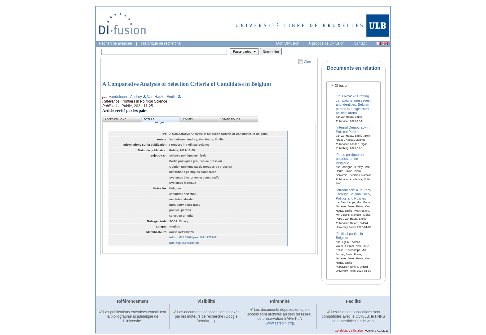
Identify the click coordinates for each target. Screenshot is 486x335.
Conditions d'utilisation (349, 330)
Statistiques (231, 119)
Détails (154, 120)
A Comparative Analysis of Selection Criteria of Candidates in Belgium (186, 84)
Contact (360, 43)
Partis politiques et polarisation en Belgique (350, 158)
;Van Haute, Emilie (161, 97)
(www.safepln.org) (279, 323)
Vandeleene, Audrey (125, 97)
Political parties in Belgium (349, 236)
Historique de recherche (161, 43)
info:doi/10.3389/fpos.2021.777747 (193, 237)
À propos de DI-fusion (326, 43)
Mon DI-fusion (287, 43)
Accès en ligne (115, 119)
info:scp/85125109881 (184, 243)
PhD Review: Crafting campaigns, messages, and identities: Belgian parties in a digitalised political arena (353, 104)
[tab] (353, 85)
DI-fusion (341, 85)
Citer (307, 62)
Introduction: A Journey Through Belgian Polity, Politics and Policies (353, 194)
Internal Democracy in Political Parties (353, 129)
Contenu (189, 119)
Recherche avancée (115, 43)
